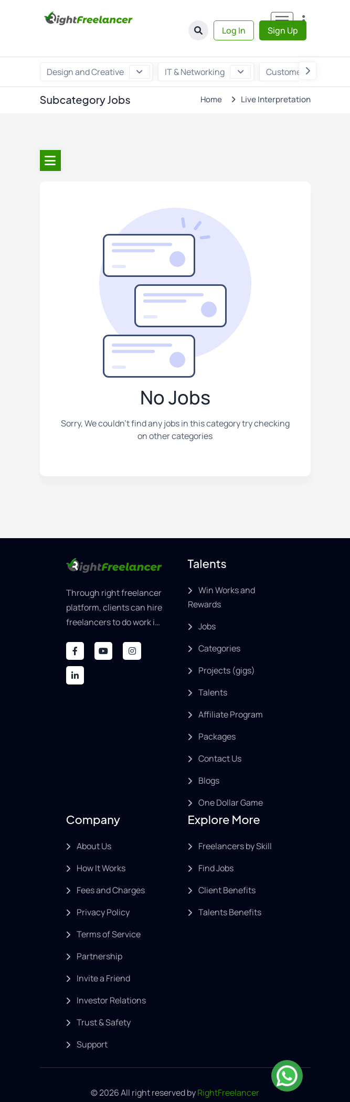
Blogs (208, 759)
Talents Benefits (229, 891)
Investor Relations (111, 979)
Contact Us (219, 737)
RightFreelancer (228, 1071)
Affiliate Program (230, 693)
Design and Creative (98, 51)
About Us (94, 825)
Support (92, 1023)
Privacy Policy (103, 891)
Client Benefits (227, 869)
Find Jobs (216, 847)
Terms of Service (109, 913)
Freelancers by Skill (235, 825)
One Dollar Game (230, 781)
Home (209, 78)
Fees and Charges (111, 869)
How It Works (101, 847)
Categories (219, 627)
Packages (217, 715)
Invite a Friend (103, 957)
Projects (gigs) (226, 649)
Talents (212, 671)
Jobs (207, 605)
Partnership (99, 935)
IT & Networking (208, 51)
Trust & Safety (104, 1001)
